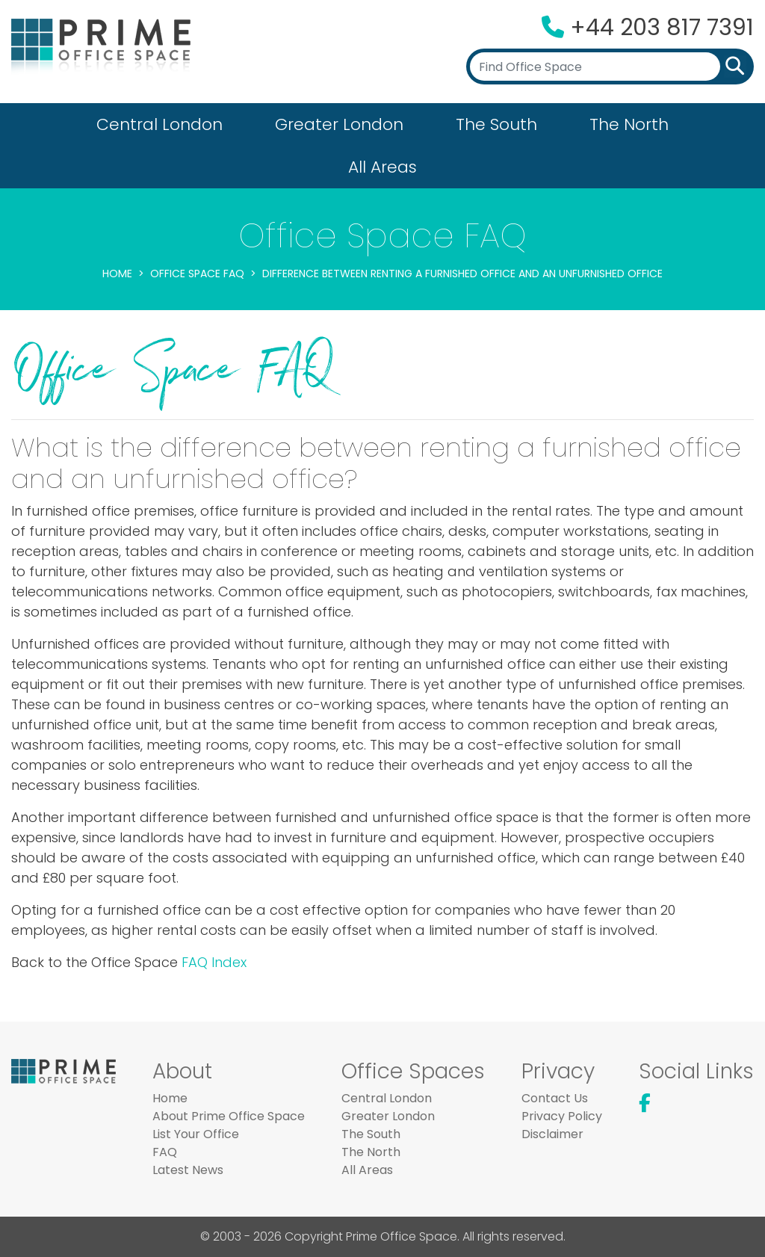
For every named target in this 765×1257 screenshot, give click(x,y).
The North (629, 124)
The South (496, 124)
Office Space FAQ (197, 273)
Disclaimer (552, 1134)
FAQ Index (214, 962)
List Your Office (195, 1134)
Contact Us (554, 1098)
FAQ (164, 1152)
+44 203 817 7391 (662, 27)
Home (117, 273)
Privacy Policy (561, 1116)
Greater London (339, 124)
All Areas (382, 167)
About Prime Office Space (228, 1116)
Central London (159, 124)
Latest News (187, 1170)
